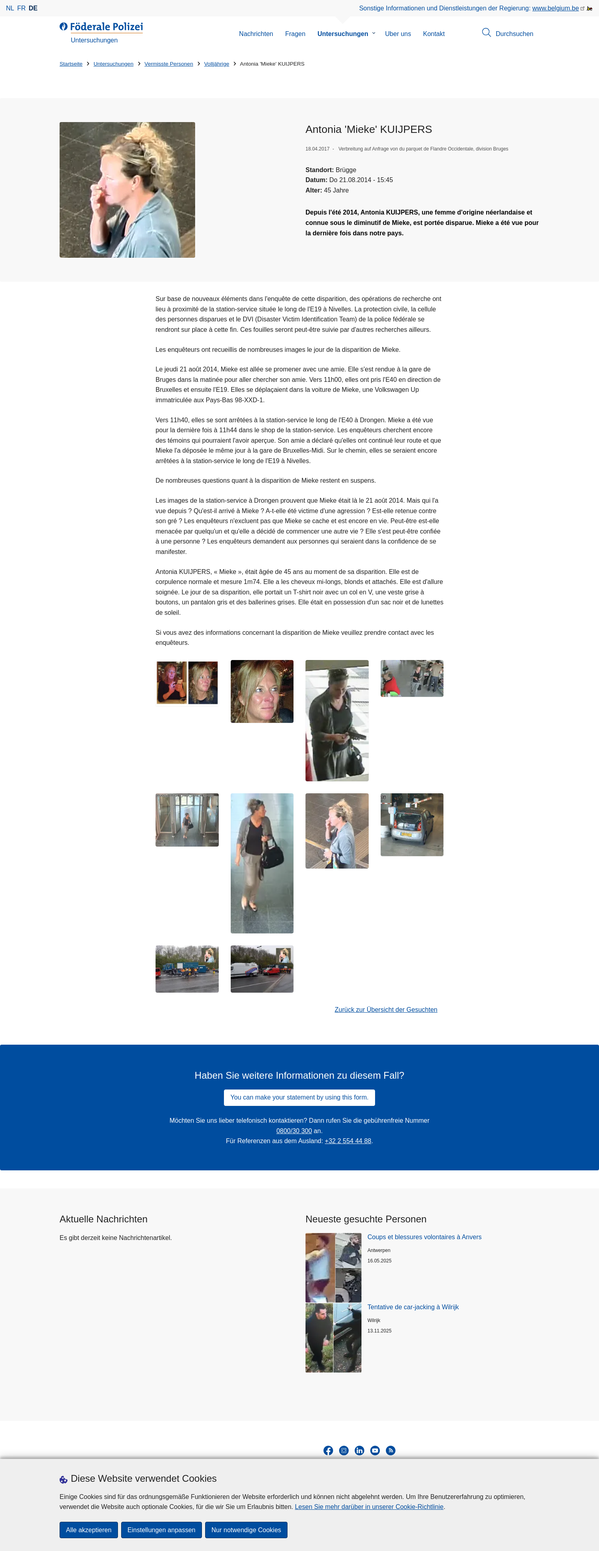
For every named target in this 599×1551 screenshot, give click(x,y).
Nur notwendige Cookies (246, 1530)
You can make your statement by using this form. (299, 1097)
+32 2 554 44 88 (348, 1141)
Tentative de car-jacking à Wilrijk (413, 1307)
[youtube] (375, 1450)
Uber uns (398, 33)
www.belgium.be (555, 8)
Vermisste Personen (168, 64)
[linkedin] (359, 1450)
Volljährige (217, 64)
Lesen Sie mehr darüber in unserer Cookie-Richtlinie (369, 1506)
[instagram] (344, 1450)
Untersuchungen (342, 33)
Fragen (295, 33)
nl (10, 8)
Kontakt (434, 33)
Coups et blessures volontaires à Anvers (424, 1237)
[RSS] (390, 1450)
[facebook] (328, 1450)
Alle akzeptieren (89, 1530)
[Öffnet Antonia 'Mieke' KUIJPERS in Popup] (127, 190)
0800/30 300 (294, 1131)
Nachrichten (256, 33)
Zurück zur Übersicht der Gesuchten (386, 1009)
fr (21, 8)
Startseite (71, 64)
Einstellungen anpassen (162, 1530)
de (33, 8)
